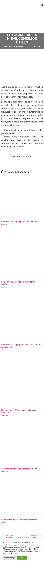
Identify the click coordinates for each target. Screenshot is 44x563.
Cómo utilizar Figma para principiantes (19, 221)
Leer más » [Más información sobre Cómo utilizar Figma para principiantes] (4, 224)
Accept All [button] (22, 558)
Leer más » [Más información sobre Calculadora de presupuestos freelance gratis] (4, 525)
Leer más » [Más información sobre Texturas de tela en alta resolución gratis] (4, 471)
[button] (37, 4)
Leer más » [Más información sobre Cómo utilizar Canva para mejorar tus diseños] (4, 287)
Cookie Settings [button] (9, 558)
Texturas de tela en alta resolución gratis (20, 469)
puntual (26, 136)
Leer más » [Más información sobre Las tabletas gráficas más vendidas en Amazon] (4, 415)
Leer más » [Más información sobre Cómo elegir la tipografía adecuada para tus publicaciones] (4, 350)
